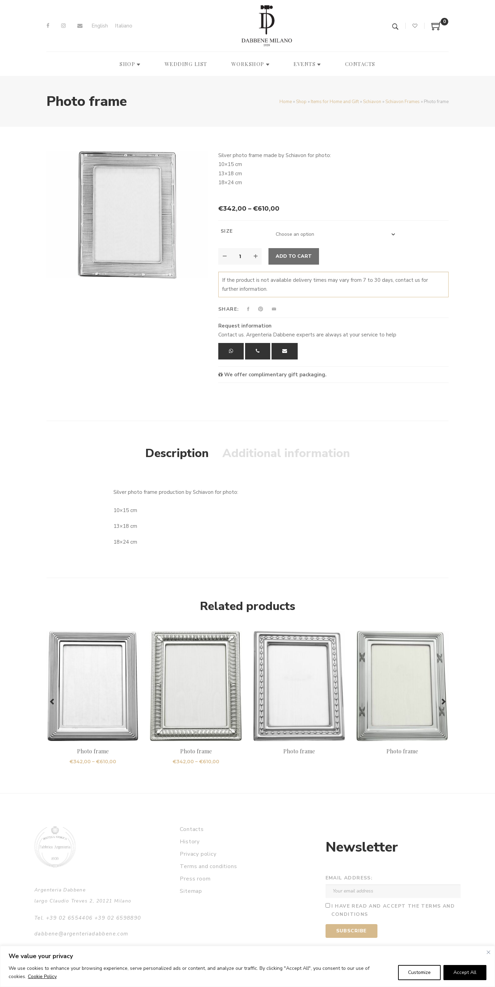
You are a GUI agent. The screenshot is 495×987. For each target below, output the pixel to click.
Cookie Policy (42, 976)
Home (285, 102)
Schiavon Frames (402, 102)
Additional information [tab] (286, 453)
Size (227, 231)
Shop (301, 102)
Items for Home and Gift (335, 102)
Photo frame (93, 751)
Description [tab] (177, 453)
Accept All (464, 972)
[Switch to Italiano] (123, 26)
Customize (419, 972)
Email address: (349, 878)
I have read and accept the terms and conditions (393, 910)
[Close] (488, 952)
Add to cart (294, 256)
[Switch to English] (99, 26)
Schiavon (372, 102)
